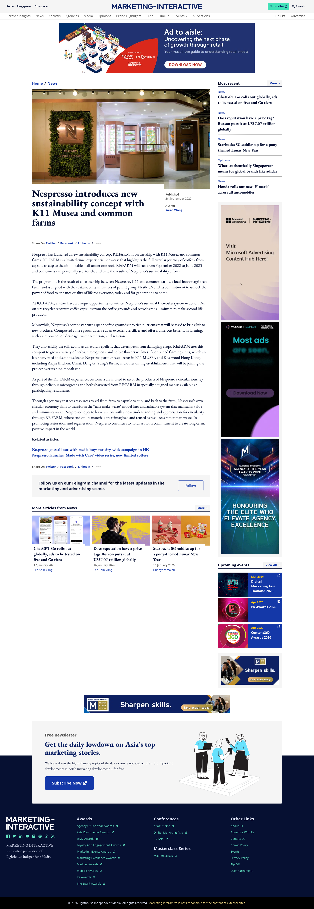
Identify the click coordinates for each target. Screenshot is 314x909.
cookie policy (239, 845)
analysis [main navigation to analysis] (54, 16)
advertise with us (243, 832)
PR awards (86, 877)
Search (298, 6)
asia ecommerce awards (95, 832)
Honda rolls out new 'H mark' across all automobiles (243, 189)
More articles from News (121, 508)
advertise (298, 16)
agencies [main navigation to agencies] (72, 16)
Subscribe (279, 7)
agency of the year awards (97, 826)
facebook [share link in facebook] (67, 243)
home (37, 83)
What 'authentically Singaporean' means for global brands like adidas (247, 168)
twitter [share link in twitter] (51, 243)
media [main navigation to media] (88, 16)
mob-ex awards (89, 871)
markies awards (89, 864)
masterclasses (165, 856)
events (181, 16)
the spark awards (91, 883)
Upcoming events (250, 565)
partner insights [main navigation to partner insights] (18, 16)
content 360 (164, 826)
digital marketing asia (170, 832)
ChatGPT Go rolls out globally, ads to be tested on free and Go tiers (247, 99)
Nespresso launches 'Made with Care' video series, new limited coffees (90, 455)
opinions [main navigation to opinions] (104, 16)
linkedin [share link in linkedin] (84, 243)
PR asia (161, 839)
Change (41, 6)
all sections (203, 16)
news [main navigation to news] (39, 16)
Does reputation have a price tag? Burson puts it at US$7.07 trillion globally (247, 123)
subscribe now (73, 784)
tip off (280, 16)
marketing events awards (96, 851)
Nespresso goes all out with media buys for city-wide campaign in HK (90, 449)
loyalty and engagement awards (101, 845)
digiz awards (87, 839)
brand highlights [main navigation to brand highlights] (128, 16)
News (52, 83)
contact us (238, 839)
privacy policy (240, 858)
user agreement (242, 871)
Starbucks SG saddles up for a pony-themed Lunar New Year (248, 147)
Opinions (224, 160)
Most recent (250, 83)
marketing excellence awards (98, 858)
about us (237, 826)
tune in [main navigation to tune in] (163, 16)
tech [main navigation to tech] (149, 16)
